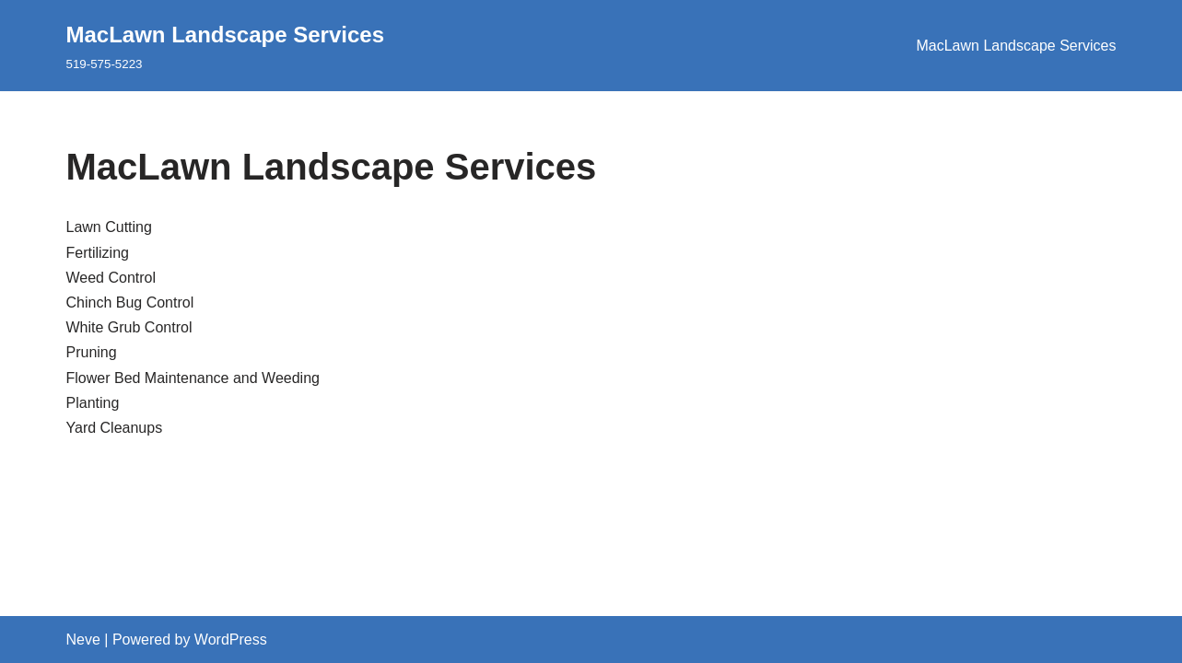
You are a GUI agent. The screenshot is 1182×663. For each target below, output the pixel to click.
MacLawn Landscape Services (1016, 45)
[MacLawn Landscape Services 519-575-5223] (225, 46)
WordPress (230, 639)
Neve (83, 639)
